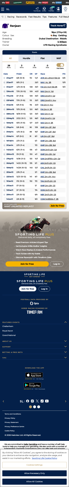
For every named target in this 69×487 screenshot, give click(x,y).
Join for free (27, 289)
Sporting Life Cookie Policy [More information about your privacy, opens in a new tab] (44, 460)
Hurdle (26, 58)
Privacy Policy (10, 418)
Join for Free (57, 205)
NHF (59, 58)
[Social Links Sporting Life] (30, 406)
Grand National (9, 335)
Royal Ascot (7, 331)
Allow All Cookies (34, 483)
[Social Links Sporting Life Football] (38, 406)
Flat (43, 58)
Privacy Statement (11, 422)
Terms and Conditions (13, 414)
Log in (44, 289)
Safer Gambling (30, 444)
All (10, 58)
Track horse (58, 25)
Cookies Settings (34, 466)
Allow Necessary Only (34, 475)
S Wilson (62, 42)
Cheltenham (7, 326)
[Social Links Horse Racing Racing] (34, 406)
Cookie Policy (10, 431)
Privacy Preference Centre (14, 427)
